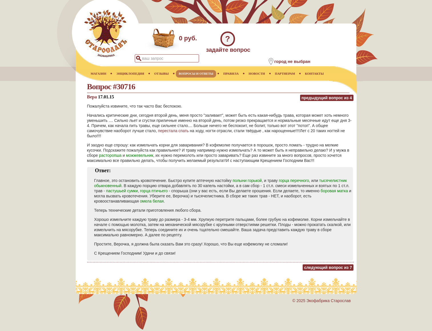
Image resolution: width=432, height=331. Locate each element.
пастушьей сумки (122, 191)
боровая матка (334, 191)
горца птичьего (154, 191)
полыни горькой (247, 180)
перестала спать (173, 130)
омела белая (152, 201)
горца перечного (294, 180)
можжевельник (139, 155)
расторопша (110, 155)
